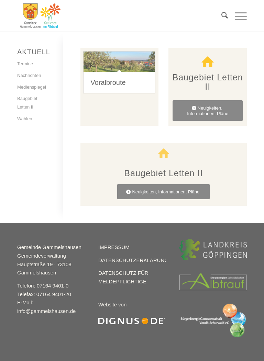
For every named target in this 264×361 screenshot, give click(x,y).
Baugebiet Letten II (27, 103)
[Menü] (237, 15)
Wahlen (24, 118)
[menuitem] (221, 15)
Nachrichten (29, 75)
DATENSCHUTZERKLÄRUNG (133, 260)
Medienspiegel (31, 87)
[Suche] (221, 15)
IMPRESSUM (114, 247)
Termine (25, 63)
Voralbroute (107, 82)
